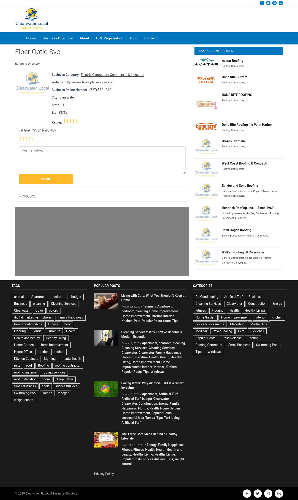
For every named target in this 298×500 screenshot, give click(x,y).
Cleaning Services (64, 303)
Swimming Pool (25, 393)
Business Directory (58, 38)
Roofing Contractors (233, 66)
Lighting (50, 358)
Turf (167, 418)
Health (71, 331)
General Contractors (233, 257)
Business (20, 303)
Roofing (43, 365)
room (46, 379)
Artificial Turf (168, 394)
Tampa (47, 393)
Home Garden (24, 345)
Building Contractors (233, 191)
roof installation (25, 379)
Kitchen (127, 321)
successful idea (66, 386)
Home (31, 38)
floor (67, 324)
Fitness (53, 324)
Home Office (23, 352)
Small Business (25, 386)
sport (45, 386)
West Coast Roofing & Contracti (244, 163)
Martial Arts (258, 324)
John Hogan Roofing (236, 230)
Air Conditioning (207, 297)
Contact (150, 38)
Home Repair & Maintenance (262, 191)
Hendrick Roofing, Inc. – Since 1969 (247, 208)
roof (29, 365)
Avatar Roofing (232, 61)
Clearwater (22, 310)
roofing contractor (68, 365)
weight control (24, 400)
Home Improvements (233, 213)
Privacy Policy (104, 474)
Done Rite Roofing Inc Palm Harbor (247, 124)
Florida (36, 331)
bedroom (58, 297)
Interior (156, 316)
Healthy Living (56, 338)
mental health (71, 358)
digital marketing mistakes (33, 317)
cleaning (39, 303)
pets (17, 365)
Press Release (231, 338)
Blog (133, 38)
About (84, 38)
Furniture (53, 331)
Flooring (20, 331)
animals (19, 297)
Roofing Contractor (209, 345)
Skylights (241, 262)
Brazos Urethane (234, 141)
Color (39, 310)
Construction (148, 403)
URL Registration (109, 38)
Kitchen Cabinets (26, 358)
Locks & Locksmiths (210, 324)
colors (53, 310)
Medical (201, 331)
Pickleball (257, 331)
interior (43, 352)
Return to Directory (27, 63)
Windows (157, 372)
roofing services (54, 372)
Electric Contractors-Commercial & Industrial (112, 75)
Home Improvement (54, 345)
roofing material (25, 372)
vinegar (63, 393)
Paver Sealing (222, 331)
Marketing (237, 324)
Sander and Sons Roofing (240, 185)
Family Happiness (70, 317)
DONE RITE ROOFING (237, 95)
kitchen (59, 352)
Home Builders (253, 257)
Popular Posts (152, 321)
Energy (163, 403)
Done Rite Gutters (234, 77)
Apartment (38, 297)
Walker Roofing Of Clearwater (243, 252)
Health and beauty (27, 338)
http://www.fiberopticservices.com (90, 82)
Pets (137, 321)
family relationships (28, 324)
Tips (175, 321)
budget (76, 297)
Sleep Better (64, 379)
